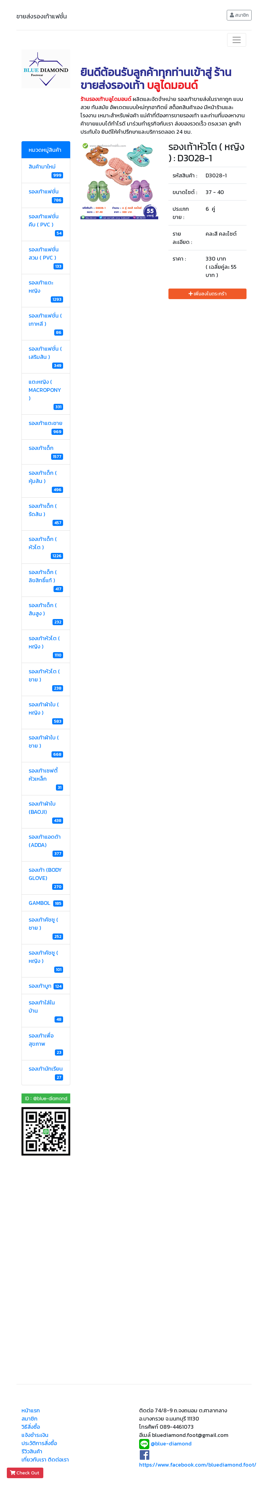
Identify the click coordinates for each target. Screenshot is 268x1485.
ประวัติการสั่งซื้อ (39, 1443)
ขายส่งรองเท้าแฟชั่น (41, 16)
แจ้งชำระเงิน (34, 1435)
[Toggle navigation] (236, 40)
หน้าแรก (30, 1410)
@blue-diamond (171, 1443)
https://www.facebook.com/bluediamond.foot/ (197, 1464)
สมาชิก (239, 15)
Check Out (25, 1472)
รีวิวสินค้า (31, 1451)
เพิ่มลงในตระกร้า (207, 293)
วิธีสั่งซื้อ (30, 1427)
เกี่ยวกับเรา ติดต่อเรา (45, 1459)
